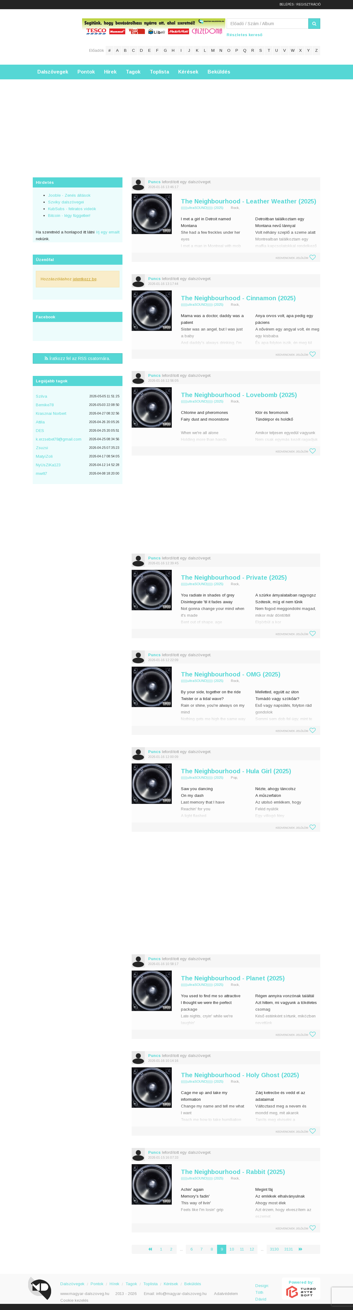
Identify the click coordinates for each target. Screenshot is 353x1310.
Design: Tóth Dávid (262, 1289)
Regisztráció (308, 4)
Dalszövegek (52, 71)
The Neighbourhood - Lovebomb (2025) (239, 395)
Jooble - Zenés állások (69, 195)
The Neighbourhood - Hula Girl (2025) (236, 771)
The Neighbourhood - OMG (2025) (230, 674)
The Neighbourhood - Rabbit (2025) (233, 1171)
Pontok (86, 71)
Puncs (154, 182)
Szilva (41, 396)
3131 (288, 1249)
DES (40, 430)
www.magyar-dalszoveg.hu (84, 1293)
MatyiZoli (44, 456)
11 (242, 1249)
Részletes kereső (244, 34)
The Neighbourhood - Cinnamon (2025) (238, 298)
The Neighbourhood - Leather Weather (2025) (248, 201)
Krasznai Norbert (51, 413)
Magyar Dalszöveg (57, 36)
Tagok (133, 71)
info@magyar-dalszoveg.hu (181, 1293)
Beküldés (219, 71)
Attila (40, 422)
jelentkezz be (84, 279)
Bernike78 (45, 405)
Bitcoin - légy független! (69, 215)
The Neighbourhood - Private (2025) (234, 577)
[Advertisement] (176, 122)
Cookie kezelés (74, 1300)
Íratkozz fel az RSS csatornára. (77, 358)
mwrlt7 (41, 473)
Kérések (188, 71)
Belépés (287, 4)
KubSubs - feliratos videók (72, 208)
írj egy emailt (107, 232)
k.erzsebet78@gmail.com (58, 439)
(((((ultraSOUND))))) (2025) (202, 208)
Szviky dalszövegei (66, 202)
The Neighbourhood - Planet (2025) (233, 978)
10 (232, 1249)
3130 (274, 1249)
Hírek (110, 71)
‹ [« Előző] (152, 1249)
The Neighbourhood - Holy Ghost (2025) (240, 1075)
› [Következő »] (303, 1249)
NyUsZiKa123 (48, 465)
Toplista (159, 71)
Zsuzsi (42, 447)
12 (252, 1249)
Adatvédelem (226, 1293)
